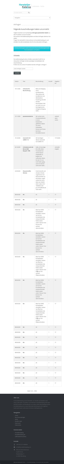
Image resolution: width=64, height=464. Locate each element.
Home (16, 415)
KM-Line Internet (18, 462)
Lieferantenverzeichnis (20, 436)
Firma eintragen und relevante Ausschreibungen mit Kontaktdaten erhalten (32, 49)
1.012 (35, 391)
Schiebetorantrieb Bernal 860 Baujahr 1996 (28, 149)
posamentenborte (28, 116)
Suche (16, 419)
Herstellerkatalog (19, 432)
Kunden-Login (18, 421)
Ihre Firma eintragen (20, 417)
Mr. (24, 194)
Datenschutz (18, 425)
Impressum (18, 423)
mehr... (37, 111)
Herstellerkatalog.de (20, 434)
